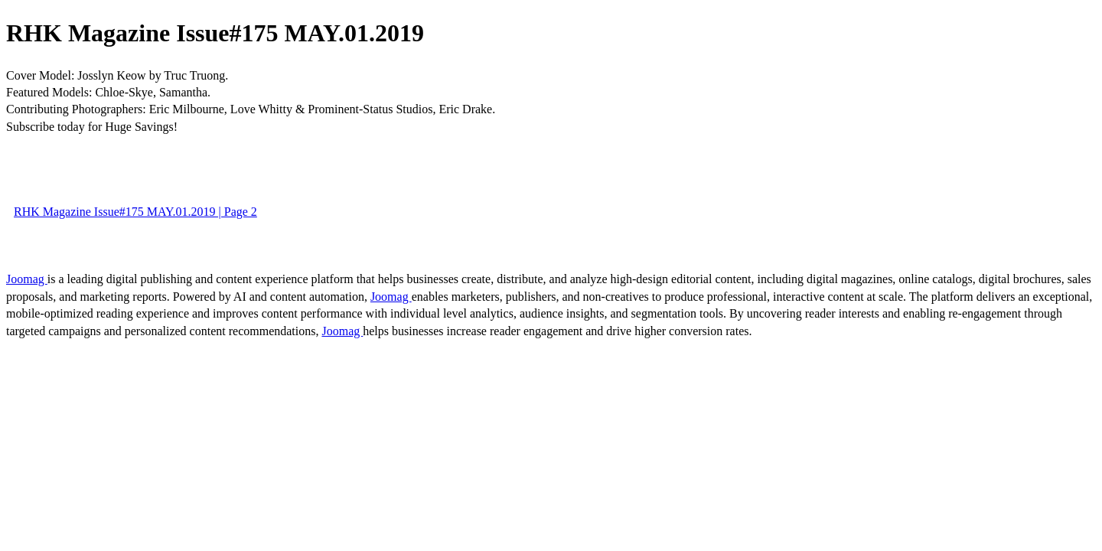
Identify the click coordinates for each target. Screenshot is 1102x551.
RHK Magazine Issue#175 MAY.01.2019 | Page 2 (135, 211)
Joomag (26, 278)
